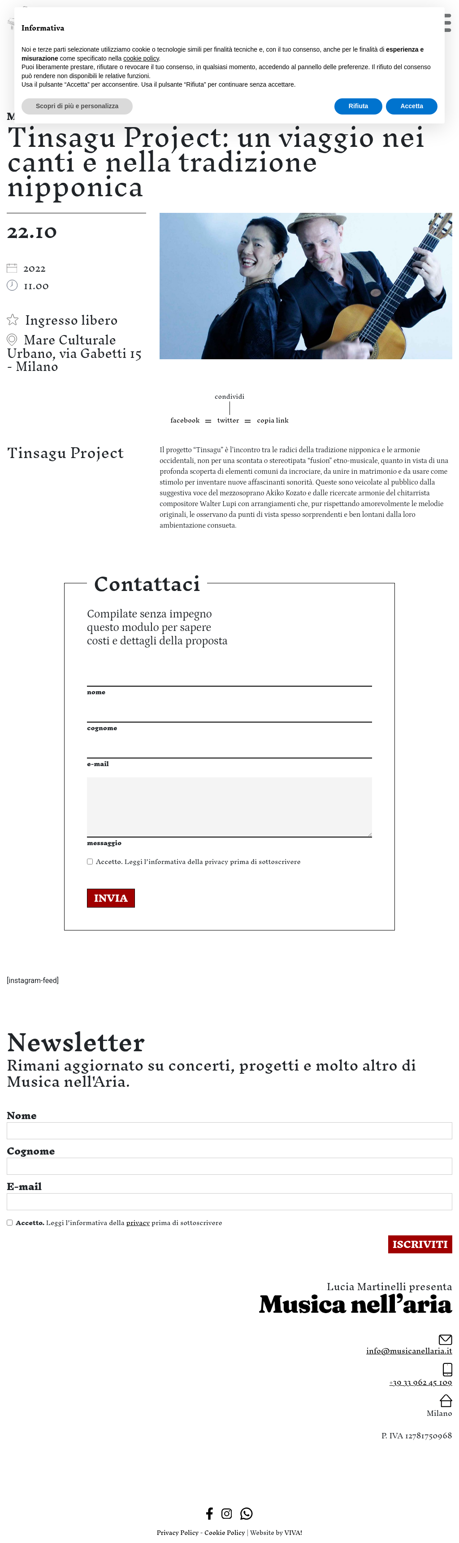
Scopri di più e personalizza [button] (77, 106)
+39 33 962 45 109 (421, 1382)
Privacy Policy (178, 1533)
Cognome (31, 1150)
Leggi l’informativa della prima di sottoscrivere (198, 861)
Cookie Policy (224, 1533)
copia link (273, 420)
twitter (228, 420)
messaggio (104, 843)
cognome (102, 728)
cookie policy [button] (141, 58)
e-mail (98, 764)
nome (96, 692)
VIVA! (294, 1533)
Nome (22, 1115)
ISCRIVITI (420, 1244)
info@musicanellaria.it (409, 1350)
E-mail (24, 1186)
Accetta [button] (411, 106)
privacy (216, 861)
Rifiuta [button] (358, 106)
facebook (184, 420)
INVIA (111, 898)
